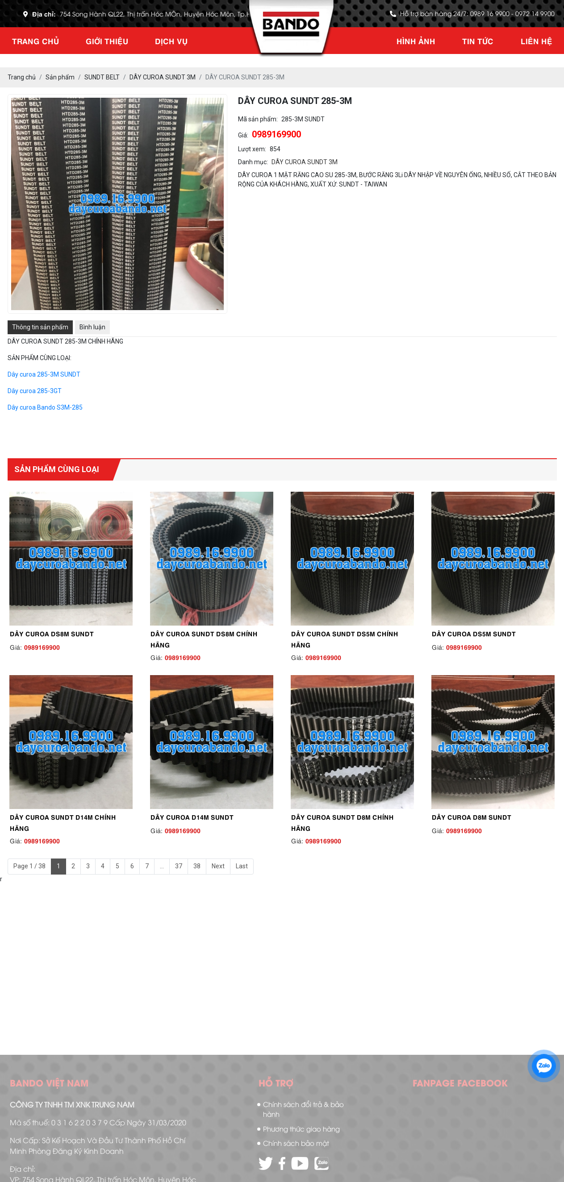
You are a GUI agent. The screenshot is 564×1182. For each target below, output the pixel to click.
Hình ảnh (416, 40)
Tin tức (477, 40)
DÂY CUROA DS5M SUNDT (474, 633)
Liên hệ (536, 40)
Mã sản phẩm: (258, 119)
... (162, 866)
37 (178, 866)
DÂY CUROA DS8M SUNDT (52, 633)
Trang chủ (35, 40)
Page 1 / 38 (29, 866)
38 (197, 866)
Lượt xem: (252, 149)
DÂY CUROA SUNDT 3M (305, 162)
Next (218, 866)
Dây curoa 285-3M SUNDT (44, 374)
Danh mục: (253, 162)
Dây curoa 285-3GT (35, 390)
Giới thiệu (107, 40)
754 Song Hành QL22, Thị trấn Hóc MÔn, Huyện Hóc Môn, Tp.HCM (161, 13)
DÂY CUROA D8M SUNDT (471, 816)
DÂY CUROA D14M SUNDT (192, 816)
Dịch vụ (171, 40)
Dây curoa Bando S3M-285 (45, 407)
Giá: (243, 135)
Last (242, 866)
